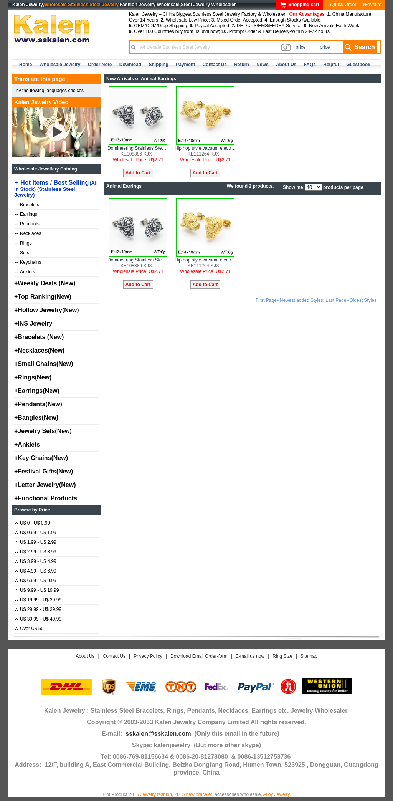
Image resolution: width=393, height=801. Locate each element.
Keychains (28, 262)
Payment (185, 64)
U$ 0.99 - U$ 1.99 (35, 532)
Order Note (100, 64)
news (262, 64)
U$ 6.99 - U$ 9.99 (35, 580)
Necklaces (28, 233)
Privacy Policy (148, 656)
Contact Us (114, 656)
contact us (215, 64)
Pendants (27, 224)
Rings (23, 243)
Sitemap (309, 656)
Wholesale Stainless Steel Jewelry (81, 4)
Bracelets (27, 204)
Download (130, 64)
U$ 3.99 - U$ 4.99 (35, 561)
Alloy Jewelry (276, 794)
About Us (85, 656)
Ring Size (282, 656)
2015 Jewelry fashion (150, 794)
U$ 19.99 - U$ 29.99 (38, 599)
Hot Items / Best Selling (56, 188)
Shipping (158, 64)
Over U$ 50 (29, 628)
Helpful (331, 64)
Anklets (25, 272)
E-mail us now (250, 656)
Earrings (26, 214)
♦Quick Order (343, 4)
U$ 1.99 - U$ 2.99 (35, 542)
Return (241, 64)
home (25, 64)
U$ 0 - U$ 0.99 (32, 523)
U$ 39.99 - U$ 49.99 (38, 619)
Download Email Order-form (199, 656)
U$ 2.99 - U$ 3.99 (35, 551)
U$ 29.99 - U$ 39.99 (38, 609)
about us (286, 64)
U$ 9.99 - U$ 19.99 (37, 590)
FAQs (310, 64)
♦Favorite (372, 4)
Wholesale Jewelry (60, 64)
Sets (22, 252)
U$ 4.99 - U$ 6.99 (35, 571)
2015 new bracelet (193, 794)
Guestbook (358, 64)
